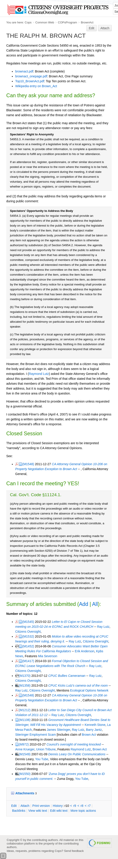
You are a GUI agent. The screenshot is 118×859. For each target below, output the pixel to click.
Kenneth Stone (95, 725)
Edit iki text (59, 810)
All (95, 604)
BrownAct (87, 22)
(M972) (24, 744)
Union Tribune (46, 749)
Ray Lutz (103, 626)
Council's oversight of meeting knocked (74, 744)
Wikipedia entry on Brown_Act (36, 86)
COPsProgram (67, 22)
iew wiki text (37, 810)
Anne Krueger (24, 749)
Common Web (44, 22)
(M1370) (24, 675)
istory (58, 805)
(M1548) (28, 464)
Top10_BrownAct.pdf (29, 81)
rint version (41, 805)
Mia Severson (47, 656)
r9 (74, 805)
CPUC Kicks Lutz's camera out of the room (78, 685)
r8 (82, 805)
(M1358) (24, 685)
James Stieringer (58, 729)
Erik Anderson (84, 651)
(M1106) (24, 720)
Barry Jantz (94, 729)
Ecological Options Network (89, 690)
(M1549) (24, 754)
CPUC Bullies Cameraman (67, 675)
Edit (91, 28)
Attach (105, 28)
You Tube (41, 759)
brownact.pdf (24, 71)
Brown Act (89, 734)
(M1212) (24, 710)
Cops (28, 22)
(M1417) (28, 661)
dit (14, 805)
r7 (89, 805)
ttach (24, 805)
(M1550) (24, 774)
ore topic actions (83, 810)
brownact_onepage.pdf (31, 76)
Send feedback (74, 851)
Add (83, 604)
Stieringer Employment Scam (35, 734)
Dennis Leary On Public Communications (76, 754)
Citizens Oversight (28, 631)
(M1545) (28, 622)
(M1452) (28, 646)
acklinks (18, 810)
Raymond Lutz (39, 374)
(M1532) (28, 636)
